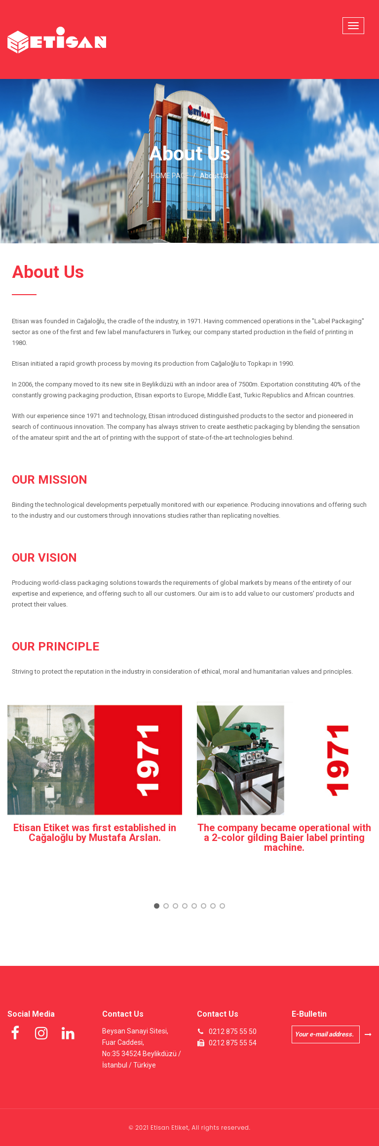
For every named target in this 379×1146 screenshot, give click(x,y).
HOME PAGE (170, 176)
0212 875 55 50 (233, 1031)
